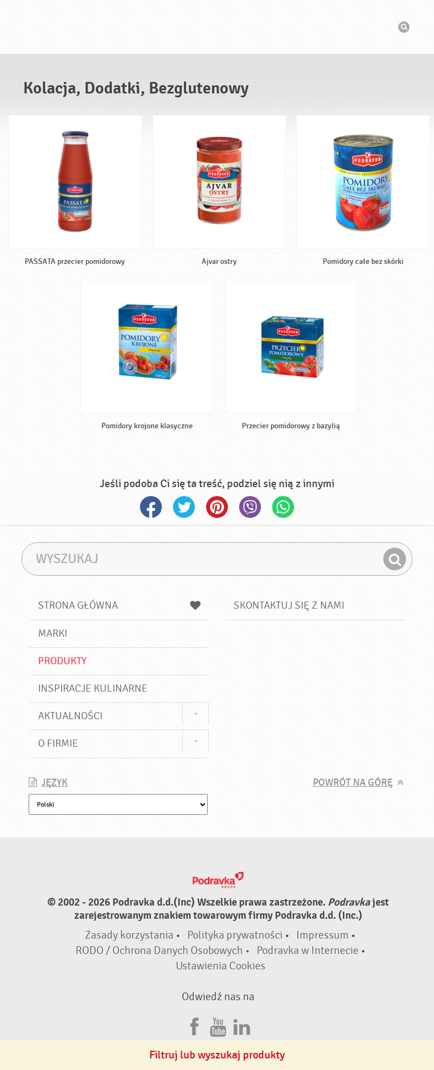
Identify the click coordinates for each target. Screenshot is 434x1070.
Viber (250, 507)
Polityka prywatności (235, 935)
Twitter (184, 507)
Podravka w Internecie (308, 950)
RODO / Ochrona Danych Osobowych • (163, 950)
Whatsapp (283, 507)
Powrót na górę (353, 782)
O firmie (58, 743)
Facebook (151, 507)
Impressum (322, 935)
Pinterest (217, 507)
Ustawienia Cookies (220, 965)
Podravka (217, 26)
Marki (52, 633)
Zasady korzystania (129, 935)
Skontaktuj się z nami (289, 605)
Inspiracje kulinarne (93, 688)
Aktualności (70, 716)
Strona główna (119, 605)
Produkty (62, 661)
